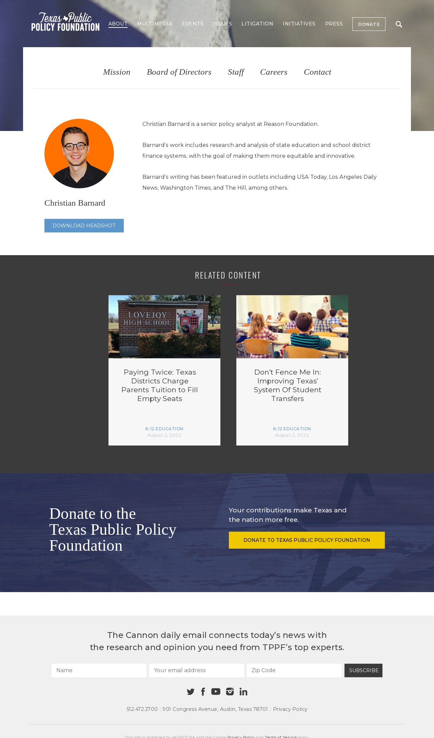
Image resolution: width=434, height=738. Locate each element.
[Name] (99, 670)
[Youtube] (215, 691)
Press (334, 24)
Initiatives (299, 24)
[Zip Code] (294, 670)
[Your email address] (196, 670)
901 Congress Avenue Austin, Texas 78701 (215, 709)
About (118, 24)
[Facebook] (203, 692)
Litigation (257, 24)
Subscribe (364, 670)
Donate (369, 24)
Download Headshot (84, 226)
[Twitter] (190, 691)
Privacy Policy (290, 709)
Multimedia (154, 24)
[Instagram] (229, 691)
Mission (117, 72)
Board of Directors (179, 72)
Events (192, 24)
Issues (222, 24)
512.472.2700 (142, 709)
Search (399, 24)
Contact (317, 72)
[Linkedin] (243, 691)
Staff (236, 72)
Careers (274, 72)
